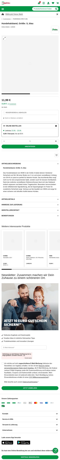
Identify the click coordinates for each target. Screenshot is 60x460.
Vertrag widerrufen (30, 457)
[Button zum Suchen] (56, 9)
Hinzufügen (30, 146)
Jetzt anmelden (30, 388)
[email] (24, 347)
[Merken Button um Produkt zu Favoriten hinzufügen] (56, 155)
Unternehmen (7, 430)
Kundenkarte (12, 104)
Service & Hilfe (7, 419)
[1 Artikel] (30, 141)
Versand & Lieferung (9, 425)
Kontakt (5, 414)
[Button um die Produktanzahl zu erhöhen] (56, 141)
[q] (43, 9)
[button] (3, 9)
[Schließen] (57, 14)
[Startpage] (6, 3)
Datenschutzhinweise (30, 382)
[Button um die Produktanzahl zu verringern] (3, 141)
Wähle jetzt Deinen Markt (14, 14)
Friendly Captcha (28, 358)
